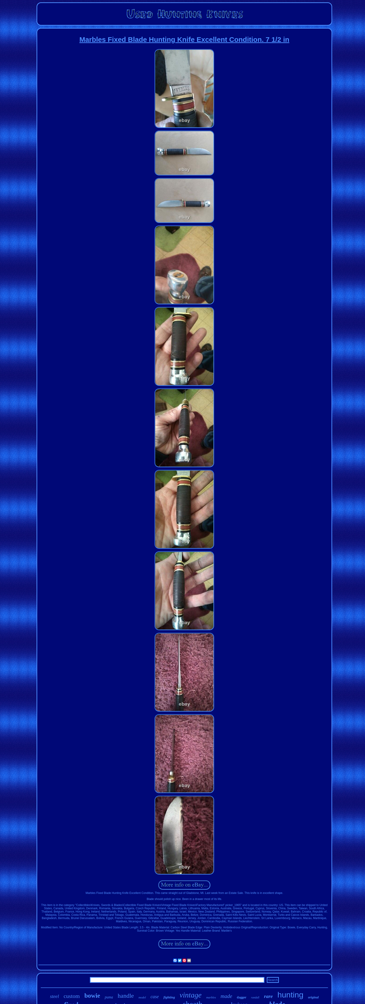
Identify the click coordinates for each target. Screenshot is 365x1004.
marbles (211, 997)
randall (255, 997)
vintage (190, 995)
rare (268, 996)
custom (72, 996)
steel (54, 996)
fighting (169, 997)
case (155, 996)
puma (109, 997)
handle (126, 995)
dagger (241, 997)
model (142, 997)
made (226, 996)
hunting (290, 994)
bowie (92, 995)
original (313, 997)
